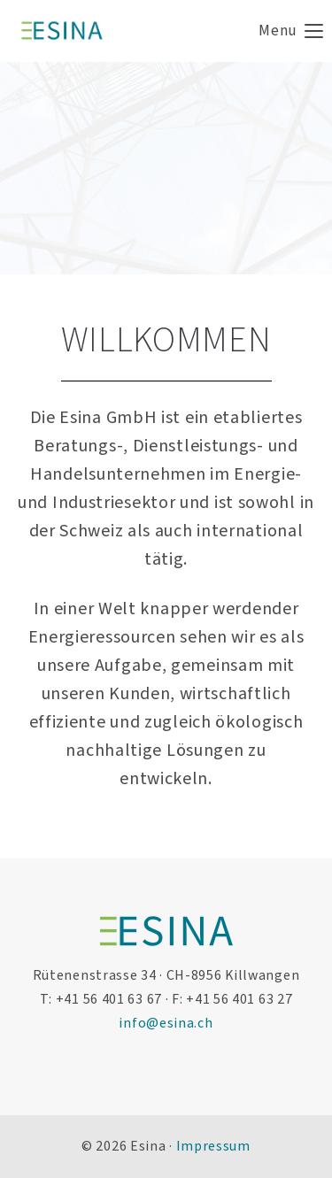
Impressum (213, 1146)
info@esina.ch (165, 1023)
